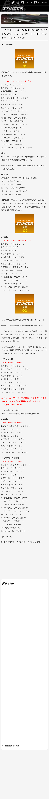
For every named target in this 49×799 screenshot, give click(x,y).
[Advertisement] (24, 560)
